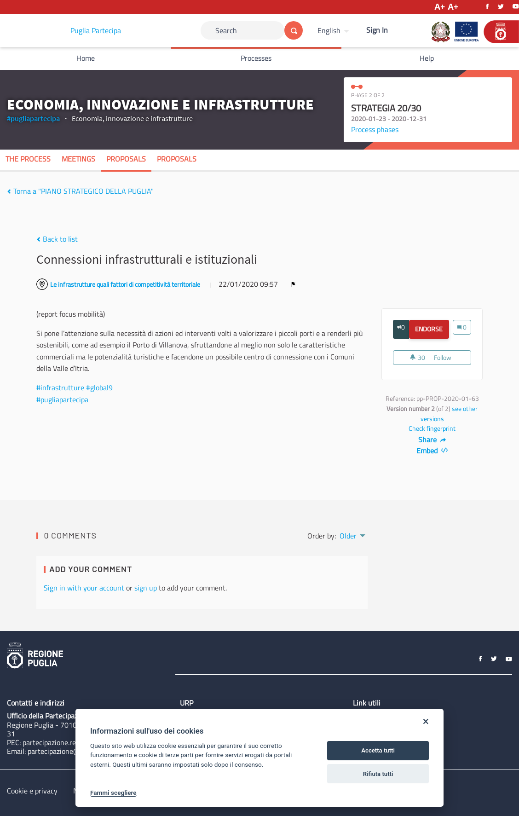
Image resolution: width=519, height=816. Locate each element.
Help (427, 58)
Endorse (432, 329)
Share (432, 439)
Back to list (57, 238)
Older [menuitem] (348, 535)
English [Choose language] (328, 30)
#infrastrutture (60, 387)
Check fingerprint (432, 428)
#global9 (99, 387)
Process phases (374, 129)
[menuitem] (334, 30)
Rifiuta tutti (378, 773)
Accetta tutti (378, 750)
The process (28, 158)
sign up (145, 587)
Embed (432, 450)
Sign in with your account (84, 587)
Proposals (126, 158)
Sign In (377, 29)
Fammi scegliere (113, 792)
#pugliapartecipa (33, 118)
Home (85, 58)
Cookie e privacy (32, 790)
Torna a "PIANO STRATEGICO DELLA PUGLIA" (80, 191)
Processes (256, 58)
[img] (9, 191)
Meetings (78, 158)
